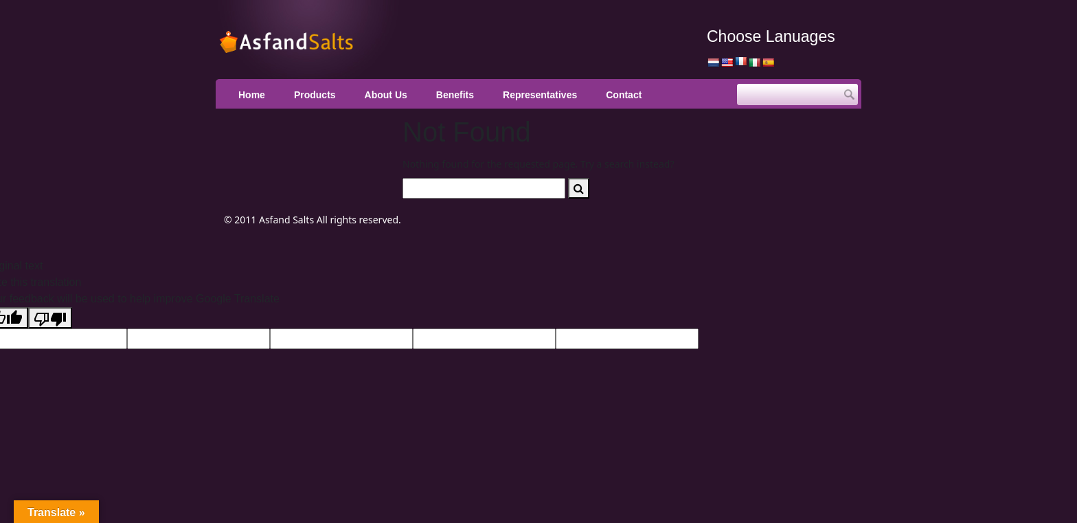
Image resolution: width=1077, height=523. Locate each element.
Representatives (540, 94)
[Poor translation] (50, 318)
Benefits (455, 94)
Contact (624, 94)
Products (315, 94)
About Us (386, 94)
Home (251, 94)
